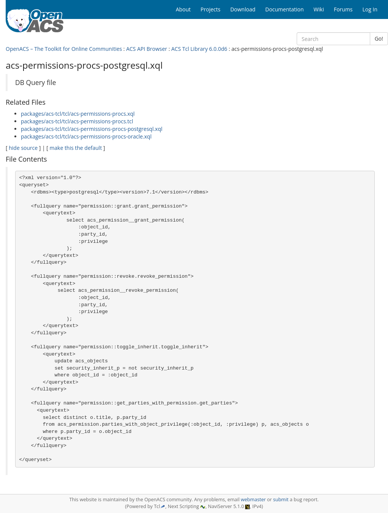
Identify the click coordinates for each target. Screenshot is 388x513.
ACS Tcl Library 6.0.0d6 (199, 48)
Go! (379, 38)
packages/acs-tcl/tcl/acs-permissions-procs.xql (78, 113)
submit (281, 499)
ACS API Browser (146, 48)
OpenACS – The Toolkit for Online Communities (64, 48)
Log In (370, 9)
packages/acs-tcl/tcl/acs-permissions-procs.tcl (77, 121)
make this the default (76, 147)
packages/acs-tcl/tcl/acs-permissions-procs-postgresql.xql (92, 128)
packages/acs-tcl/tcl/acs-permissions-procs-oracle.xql (86, 136)
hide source (23, 147)
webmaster (253, 499)
